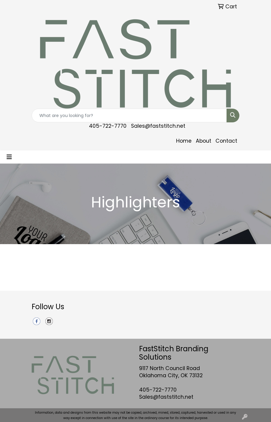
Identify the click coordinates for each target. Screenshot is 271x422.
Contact (226, 140)
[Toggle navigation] (9, 157)
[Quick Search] (129, 115)
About (203, 140)
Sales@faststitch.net (158, 126)
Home (184, 140)
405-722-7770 (108, 126)
